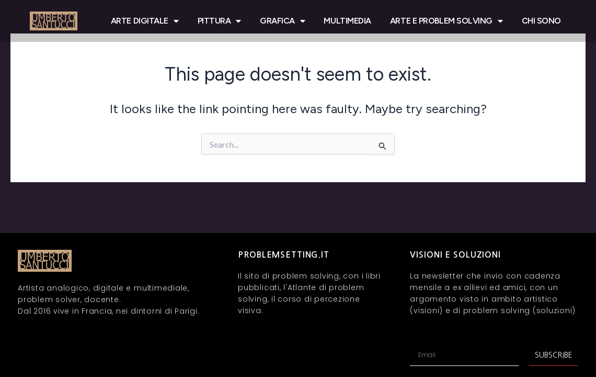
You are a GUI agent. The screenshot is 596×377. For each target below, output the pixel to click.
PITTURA (219, 21)
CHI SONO (541, 21)
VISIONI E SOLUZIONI (455, 255)
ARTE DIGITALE (145, 21)
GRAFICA (282, 21)
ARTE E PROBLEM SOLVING (446, 21)
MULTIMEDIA (347, 21)
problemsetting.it (283, 255)
